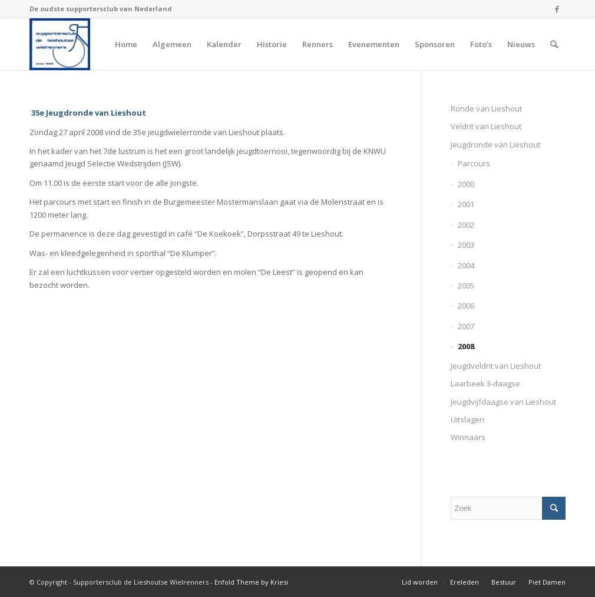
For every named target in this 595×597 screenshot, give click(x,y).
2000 (466, 184)
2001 (466, 204)
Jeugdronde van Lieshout (495, 144)
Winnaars (468, 437)
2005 (466, 285)
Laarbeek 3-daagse (485, 383)
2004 (466, 265)
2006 (466, 305)
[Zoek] (554, 44)
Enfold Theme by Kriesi (251, 582)
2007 (466, 326)
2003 (466, 245)
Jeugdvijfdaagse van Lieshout (503, 401)
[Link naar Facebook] (557, 9)
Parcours (474, 163)
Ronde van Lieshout (486, 108)
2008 (466, 346)
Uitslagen (467, 419)
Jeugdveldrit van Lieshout (496, 365)
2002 (466, 224)
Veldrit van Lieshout (486, 126)
